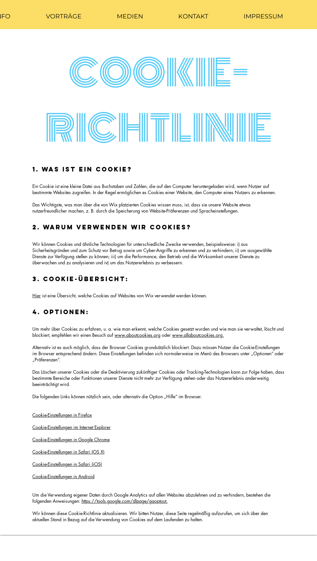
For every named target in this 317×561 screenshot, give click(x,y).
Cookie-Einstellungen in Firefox (62, 415)
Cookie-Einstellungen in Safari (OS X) (68, 452)
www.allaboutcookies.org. (198, 335)
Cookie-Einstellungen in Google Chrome (71, 439)
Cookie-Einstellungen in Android (63, 476)
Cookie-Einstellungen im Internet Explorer (71, 427)
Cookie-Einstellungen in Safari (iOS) (67, 464)
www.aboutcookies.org (137, 335)
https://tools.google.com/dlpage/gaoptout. (125, 501)
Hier (36, 295)
